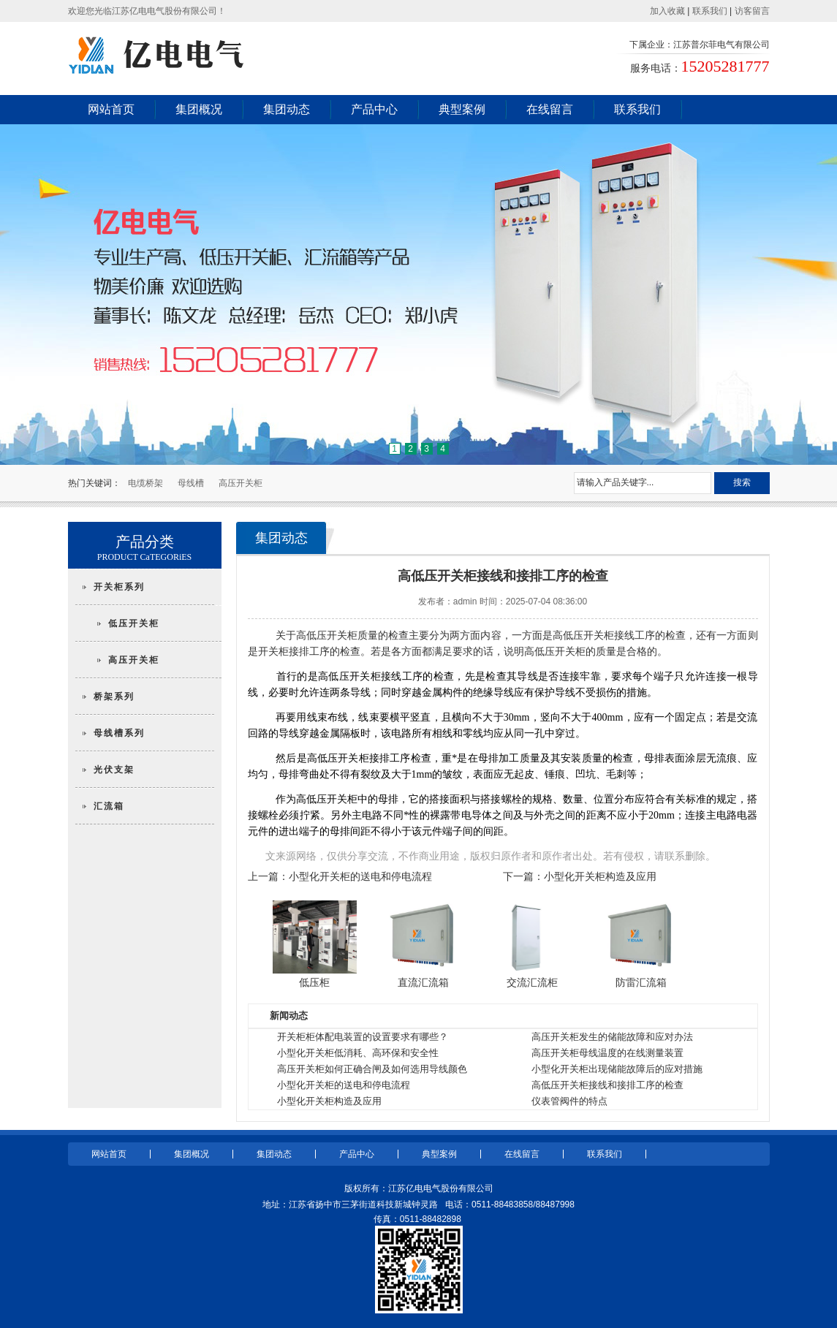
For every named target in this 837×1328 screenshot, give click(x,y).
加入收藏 (667, 11)
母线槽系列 (119, 733)
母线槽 (191, 483)
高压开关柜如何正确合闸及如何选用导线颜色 (372, 1068)
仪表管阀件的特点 (569, 1101)
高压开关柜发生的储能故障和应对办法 (612, 1036)
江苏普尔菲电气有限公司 (721, 44)
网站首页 (111, 109)
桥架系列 (114, 696)
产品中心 (374, 109)
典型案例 (462, 109)
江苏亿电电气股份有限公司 (440, 1188)
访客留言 (752, 11)
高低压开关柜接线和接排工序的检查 (607, 1085)
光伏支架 (114, 769)
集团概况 (198, 109)
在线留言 (549, 109)
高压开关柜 (240, 483)
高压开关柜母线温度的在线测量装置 (607, 1052)
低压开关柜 (133, 623)
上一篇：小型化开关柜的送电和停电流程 (340, 876)
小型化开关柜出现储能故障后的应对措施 (616, 1068)
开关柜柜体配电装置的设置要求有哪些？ (362, 1036)
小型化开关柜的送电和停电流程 (343, 1085)
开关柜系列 (119, 587)
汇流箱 (109, 806)
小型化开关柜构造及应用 (329, 1101)
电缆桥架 (145, 483)
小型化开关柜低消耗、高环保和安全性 (358, 1052)
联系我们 (709, 11)
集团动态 (286, 109)
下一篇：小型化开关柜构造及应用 (579, 876)
